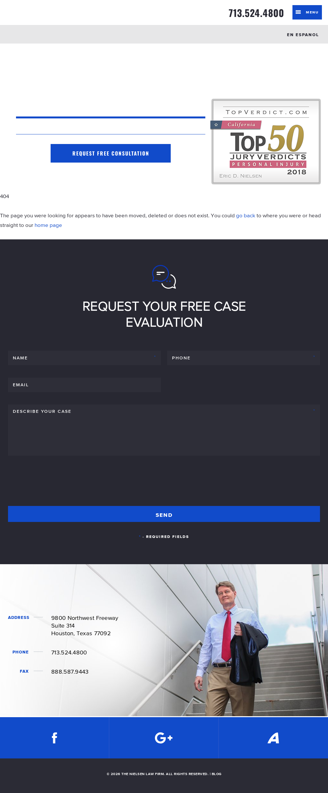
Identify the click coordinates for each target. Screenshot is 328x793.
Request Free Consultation (110, 153)
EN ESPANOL (303, 34)
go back (245, 215)
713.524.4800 (256, 13)
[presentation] (56, 483)
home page (48, 225)
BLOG (217, 774)
